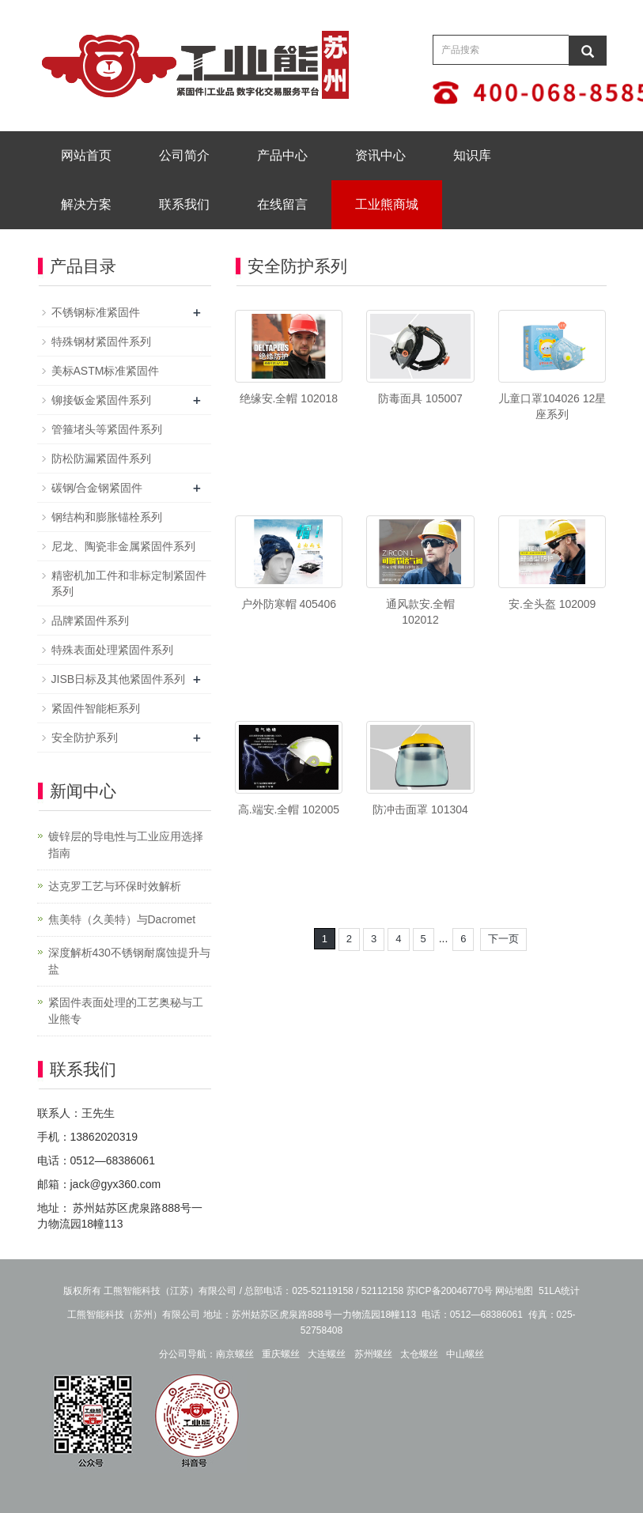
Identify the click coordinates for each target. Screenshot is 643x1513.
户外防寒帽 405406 (289, 604)
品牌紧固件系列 (90, 620)
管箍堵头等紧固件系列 (106, 429)
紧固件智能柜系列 (95, 708)
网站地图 (514, 1290)
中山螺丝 (465, 1354)
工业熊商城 (386, 204)
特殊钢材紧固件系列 (101, 341)
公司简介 (184, 155)
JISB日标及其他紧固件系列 (118, 679)
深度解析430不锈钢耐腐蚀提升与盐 (129, 960)
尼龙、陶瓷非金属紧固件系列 (123, 546)
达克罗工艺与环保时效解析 (114, 886)
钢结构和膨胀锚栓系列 (106, 517)
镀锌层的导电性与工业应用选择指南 (125, 844)
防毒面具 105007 (420, 398)
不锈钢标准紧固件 (95, 312)
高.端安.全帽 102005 (288, 809)
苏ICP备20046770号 (450, 1290)
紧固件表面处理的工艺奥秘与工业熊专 (125, 1010)
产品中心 (282, 155)
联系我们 (184, 204)
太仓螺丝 (419, 1354)
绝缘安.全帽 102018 (289, 398)
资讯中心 (380, 155)
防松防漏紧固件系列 (101, 458)
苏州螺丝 (373, 1354)
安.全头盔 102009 (552, 604)
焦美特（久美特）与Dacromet (122, 919)
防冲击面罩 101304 (420, 809)
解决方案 (86, 204)
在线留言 (282, 204)
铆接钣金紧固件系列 (101, 400)
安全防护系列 (84, 737)
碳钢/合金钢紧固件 (97, 487)
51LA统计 (559, 1290)
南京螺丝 (235, 1354)
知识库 (472, 155)
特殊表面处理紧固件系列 (112, 649)
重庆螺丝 (281, 1354)
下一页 (503, 939)
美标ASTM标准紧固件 (105, 370)
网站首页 (86, 155)
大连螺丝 (327, 1354)
